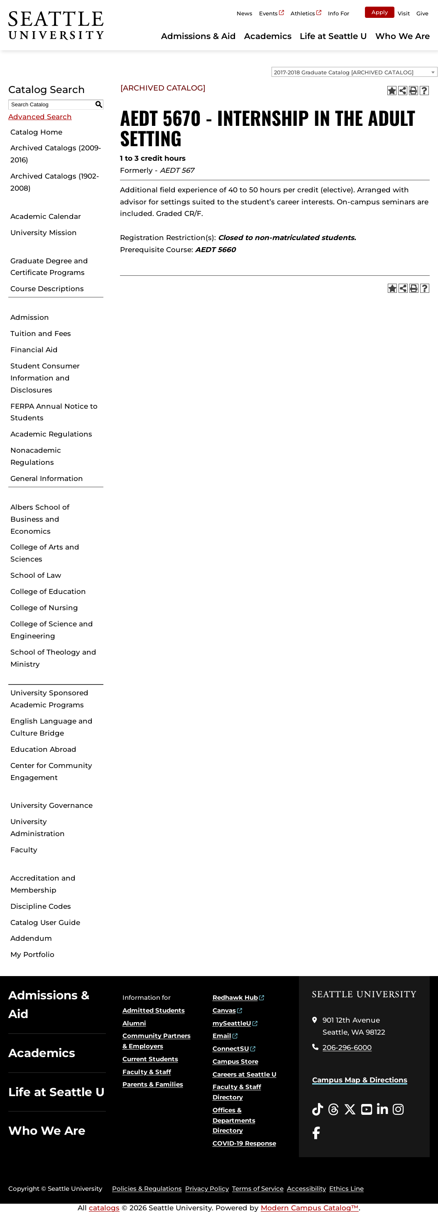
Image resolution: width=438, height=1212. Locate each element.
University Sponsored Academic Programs (49, 699)
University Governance (51, 805)
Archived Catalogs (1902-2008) (54, 182)
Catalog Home (36, 132)
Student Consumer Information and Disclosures (45, 378)
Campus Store (235, 1061)
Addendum (31, 938)
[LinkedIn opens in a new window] (382, 1109)
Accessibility (306, 1188)
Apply (380, 12)
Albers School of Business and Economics (39, 519)
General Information (46, 478)
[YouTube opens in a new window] (366, 1109)
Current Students (150, 1059)
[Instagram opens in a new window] (398, 1109)
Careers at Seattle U (245, 1074)
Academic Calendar (45, 216)
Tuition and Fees (40, 333)
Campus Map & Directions (359, 1080)
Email (222, 1036)
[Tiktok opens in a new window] (317, 1109)
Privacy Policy (207, 1188)
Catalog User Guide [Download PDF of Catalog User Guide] (45, 922)
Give (422, 13)
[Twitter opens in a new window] (350, 1109)
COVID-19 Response (244, 1143)
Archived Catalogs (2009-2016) (55, 154)
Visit (404, 13)
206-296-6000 (347, 1047)
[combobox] (355, 72)
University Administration (37, 827)
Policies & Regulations (147, 1188)
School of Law (35, 575)
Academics (267, 36)
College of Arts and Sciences (44, 553)
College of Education (48, 591)
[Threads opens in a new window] (333, 1109)
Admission (29, 317)
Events (268, 13)
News (244, 13)
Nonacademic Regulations (35, 456)
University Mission (43, 232)
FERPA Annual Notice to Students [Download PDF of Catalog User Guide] (54, 412)
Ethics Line (346, 1188)
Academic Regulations (51, 434)
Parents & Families (152, 1084)
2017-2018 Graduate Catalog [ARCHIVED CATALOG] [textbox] (344, 72)
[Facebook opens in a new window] (316, 1133)
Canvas (224, 1010)
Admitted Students (153, 1010)
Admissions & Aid (198, 36)
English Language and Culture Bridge (51, 727)
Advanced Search (40, 117)
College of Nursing (44, 608)
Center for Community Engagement (51, 771)
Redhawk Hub (235, 997)
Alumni (134, 1023)
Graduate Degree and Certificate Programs (49, 267)
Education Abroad (43, 749)
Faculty (23, 850)
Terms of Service (258, 1188)
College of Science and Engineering (51, 630)
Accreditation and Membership (43, 884)
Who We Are (402, 36)
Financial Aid (34, 350)
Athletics (303, 13)
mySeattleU (232, 1023)
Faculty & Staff (146, 1072)
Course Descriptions (47, 289)
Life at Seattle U (333, 36)
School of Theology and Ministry (53, 658)
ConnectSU (231, 1049)
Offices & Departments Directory (234, 1120)
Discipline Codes (40, 906)
